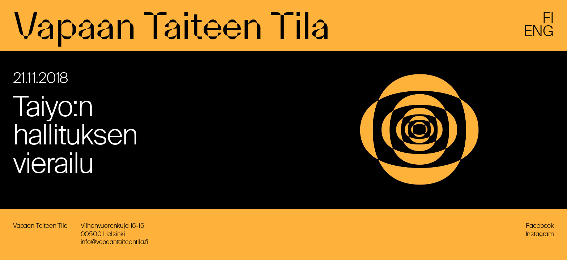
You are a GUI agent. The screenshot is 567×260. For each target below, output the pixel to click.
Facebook (540, 225)
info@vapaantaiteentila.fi (115, 242)
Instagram (540, 234)
